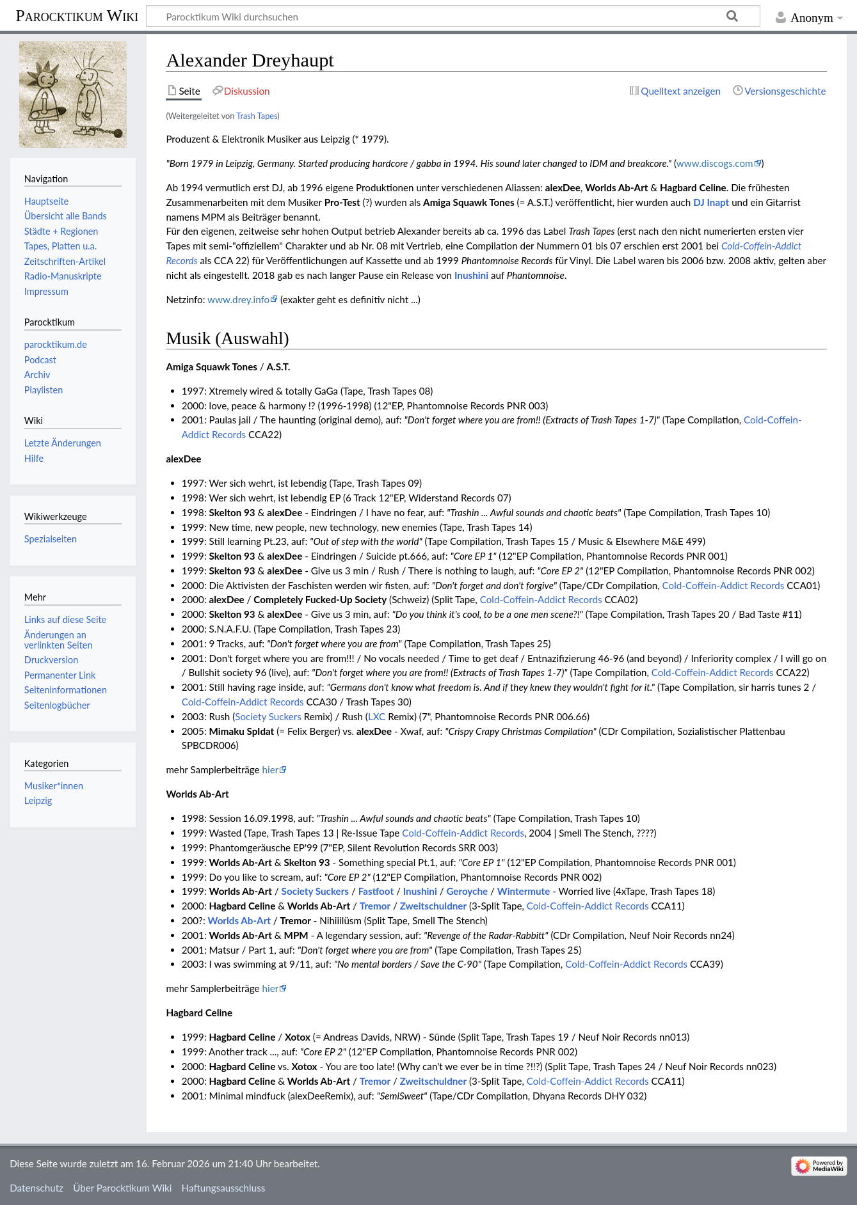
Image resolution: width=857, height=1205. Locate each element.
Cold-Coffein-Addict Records (723, 585)
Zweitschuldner (433, 905)
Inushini (471, 275)
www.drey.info (238, 299)
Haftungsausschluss (224, 1187)
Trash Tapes (256, 116)
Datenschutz (36, 1187)
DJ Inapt (711, 202)
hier (270, 769)
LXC (376, 716)
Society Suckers (268, 716)
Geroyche (467, 891)
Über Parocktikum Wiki (122, 1187)
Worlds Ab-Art (239, 920)
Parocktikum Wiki (76, 14)
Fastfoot (376, 891)
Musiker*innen (53, 785)
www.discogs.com (715, 163)
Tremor (375, 905)
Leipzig (38, 800)
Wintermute (523, 891)
